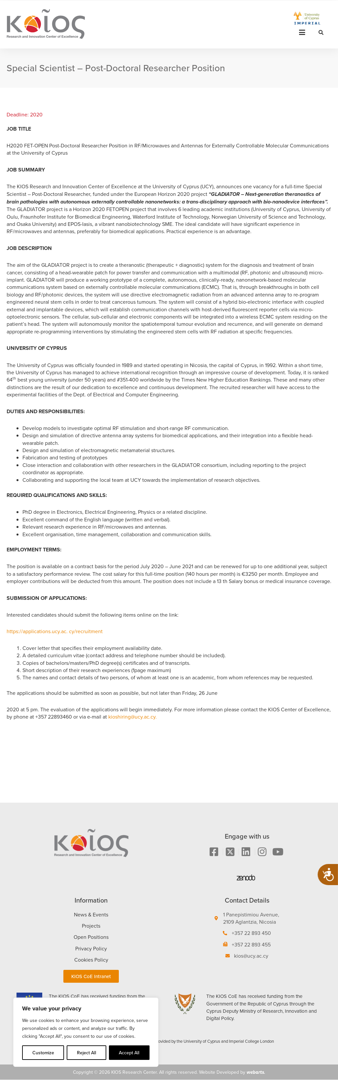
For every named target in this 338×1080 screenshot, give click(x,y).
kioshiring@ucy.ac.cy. (132, 716)
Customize (43, 1052)
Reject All (86, 1052)
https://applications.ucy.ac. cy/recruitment (55, 631)
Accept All (129, 1052)
